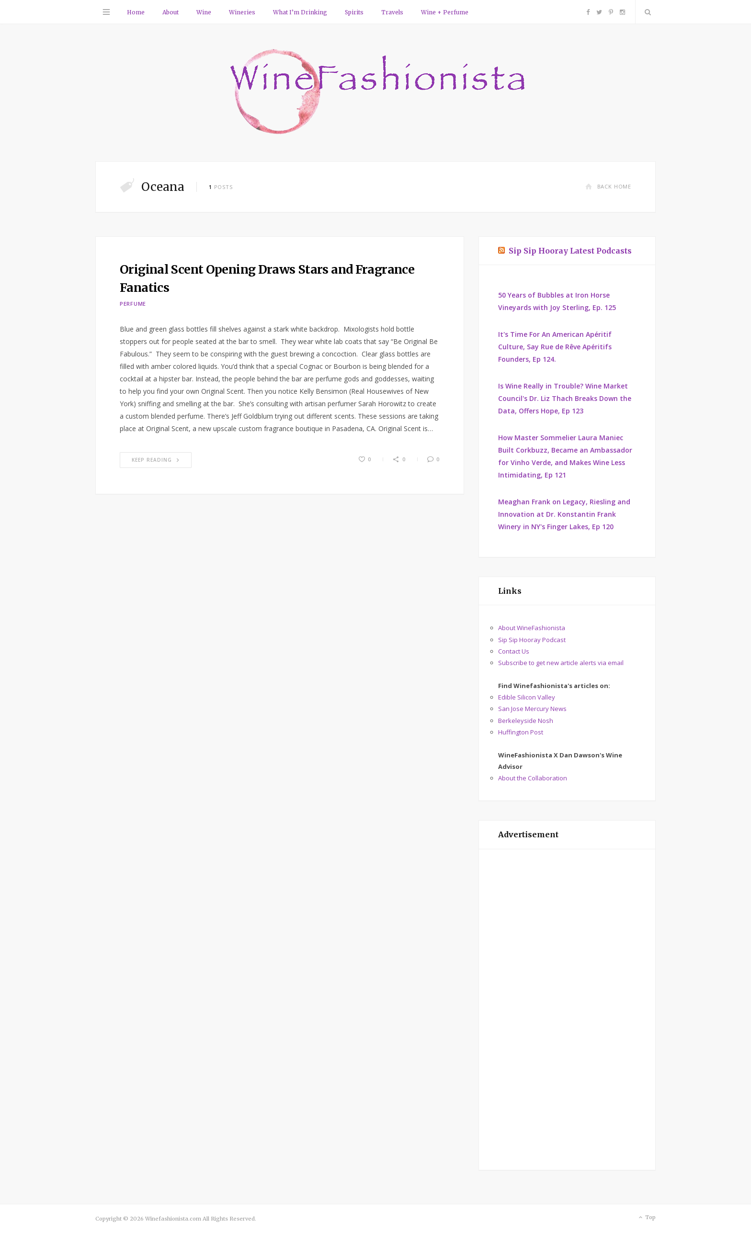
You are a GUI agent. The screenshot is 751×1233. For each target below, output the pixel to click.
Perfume (133, 303)
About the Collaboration (532, 778)
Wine (203, 12)
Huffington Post (520, 732)
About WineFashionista (531, 627)
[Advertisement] (567, 1009)
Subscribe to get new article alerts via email (561, 662)
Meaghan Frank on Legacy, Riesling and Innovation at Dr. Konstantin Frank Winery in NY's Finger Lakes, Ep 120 (564, 514)
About (170, 12)
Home (136, 12)
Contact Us (513, 651)
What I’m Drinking (300, 12)
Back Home (608, 186)
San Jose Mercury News (532, 708)
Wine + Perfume (444, 12)
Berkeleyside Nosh (525, 720)
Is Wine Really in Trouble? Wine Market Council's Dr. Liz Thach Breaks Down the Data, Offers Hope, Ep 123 (564, 398)
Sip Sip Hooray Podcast (532, 639)
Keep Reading (156, 459)
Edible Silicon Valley (526, 697)
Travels (392, 12)
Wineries (242, 12)
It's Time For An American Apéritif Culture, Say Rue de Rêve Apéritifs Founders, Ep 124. (555, 347)
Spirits (354, 12)
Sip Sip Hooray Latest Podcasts (570, 250)
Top (646, 1217)
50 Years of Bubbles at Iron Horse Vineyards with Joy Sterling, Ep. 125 (557, 301)
